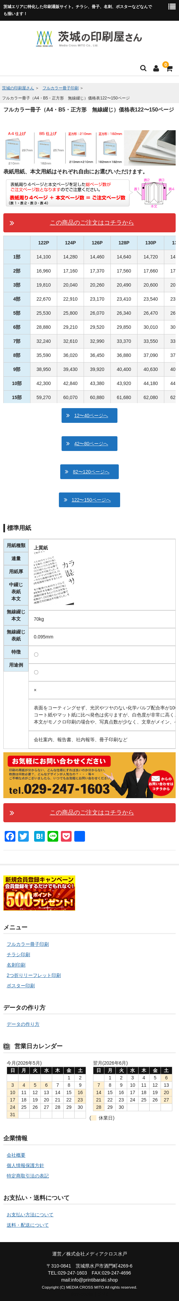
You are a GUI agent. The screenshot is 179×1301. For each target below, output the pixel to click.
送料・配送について (28, 1225)
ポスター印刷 (21, 985)
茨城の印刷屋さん (18, 88)
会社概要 (16, 1155)
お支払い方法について (30, 1214)
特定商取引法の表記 (28, 1175)
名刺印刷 (16, 965)
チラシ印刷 (18, 954)
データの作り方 (23, 1024)
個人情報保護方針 (25, 1165)
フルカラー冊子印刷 (60, 88)
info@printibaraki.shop (94, 1280)
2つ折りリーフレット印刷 (34, 975)
